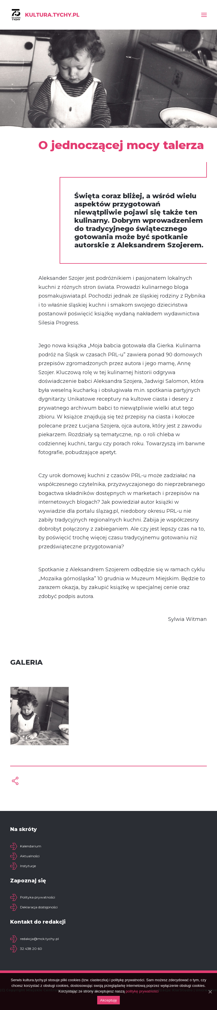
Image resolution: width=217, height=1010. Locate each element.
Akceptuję (108, 1000)
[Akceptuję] (210, 991)
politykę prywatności (142, 991)
